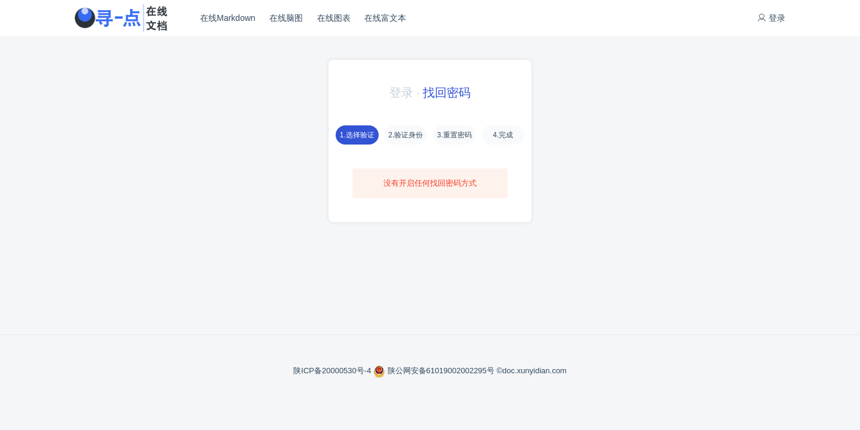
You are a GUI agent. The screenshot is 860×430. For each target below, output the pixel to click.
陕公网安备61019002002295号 (434, 370)
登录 (771, 18)
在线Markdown (228, 18)
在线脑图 (286, 18)
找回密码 (447, 92)
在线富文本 (385, 18)
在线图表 (334, 18)
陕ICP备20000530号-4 (333, 370)
